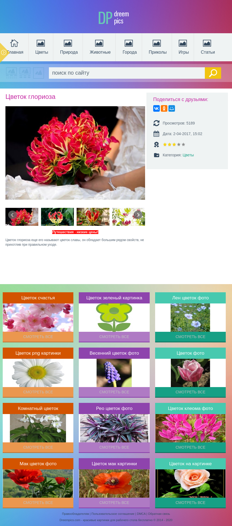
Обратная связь (159, 513)
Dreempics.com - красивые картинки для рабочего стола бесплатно (105, 520)
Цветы (41, 46)
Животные (100, 46)
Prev (12, 215)
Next (138, 215)
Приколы (158, 46)
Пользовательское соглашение (113, 513)
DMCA (141, 513)
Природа (69, 46)
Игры (183, 46)
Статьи (208, 46)
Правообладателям (75, 513)
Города (130, 46)
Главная (15, 46)
